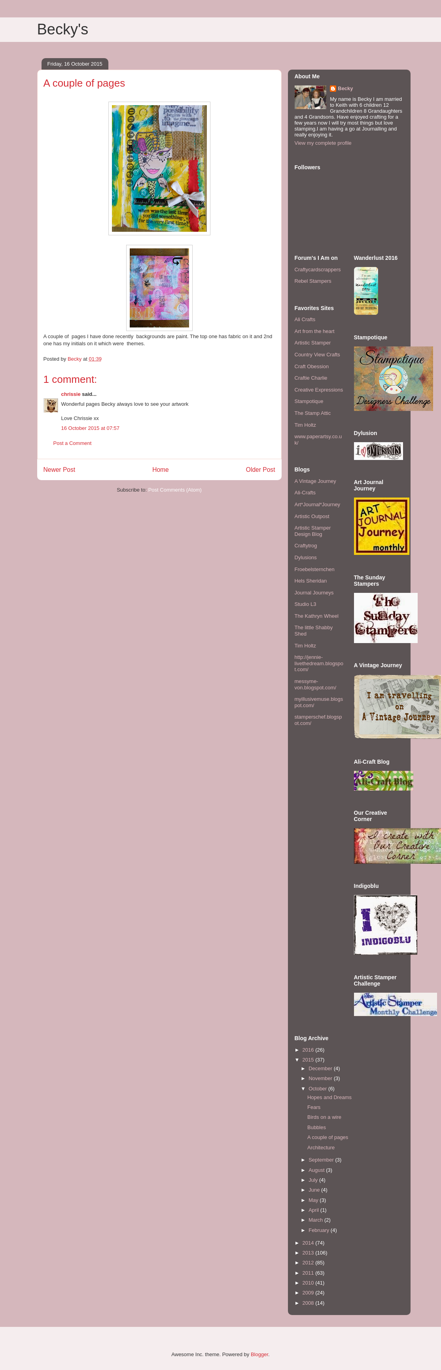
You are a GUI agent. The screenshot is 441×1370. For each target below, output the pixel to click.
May (314, 1200)
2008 (309, 1303)
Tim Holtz (305, 425)
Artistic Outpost (312, 516)
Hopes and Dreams (329, 1097)
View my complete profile (323, 143)
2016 (309, 1050)
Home (160, 469)
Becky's (63, 29)
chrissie (71, 394)
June (315, 1190)
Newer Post (60, 469)
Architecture (321, 1147)
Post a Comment (72, 443)
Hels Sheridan (311, 581)
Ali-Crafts (305, 493)
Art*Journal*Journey (318, 504)
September (322, 1160)
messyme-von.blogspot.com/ (316, 684)
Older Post (260, 469)
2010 (309, 1283)
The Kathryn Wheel (317, 616)
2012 (309, 1263)
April (314, 1210)
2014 (309, 1243)
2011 (309, 1273)
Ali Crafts (305, 319)
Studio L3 (305, 604)
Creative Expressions (319, 390)
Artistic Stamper (313, 343)
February (320, 1230)
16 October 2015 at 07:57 (90, 428)
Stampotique (309, 401)
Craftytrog (306, 546)
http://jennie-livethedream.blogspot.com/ (319, 663)
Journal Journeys (314, 593)
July (314, 1180)
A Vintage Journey (315, 481)
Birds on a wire (324, 1117)
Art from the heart (315, 331)
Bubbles (316, 1127)
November (321, 1078)
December (321, 1068)
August (317, 1170)
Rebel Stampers (313, 281)
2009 (309, 1293)
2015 (309, 1060)
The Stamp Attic (313, 413)
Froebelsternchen (315, 569)
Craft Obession (312, 366)
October (318, 1089)
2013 (309, 1253)
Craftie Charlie (311, 378)
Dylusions (306, 557)
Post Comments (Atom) (175, 490)
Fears (313, 1107)
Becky (345, 88)
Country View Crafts (317, 355)
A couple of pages (327, 1137)
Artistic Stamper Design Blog (313, 531)
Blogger (259, 1354)
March (316, 1220)
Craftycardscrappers (318, 269)
